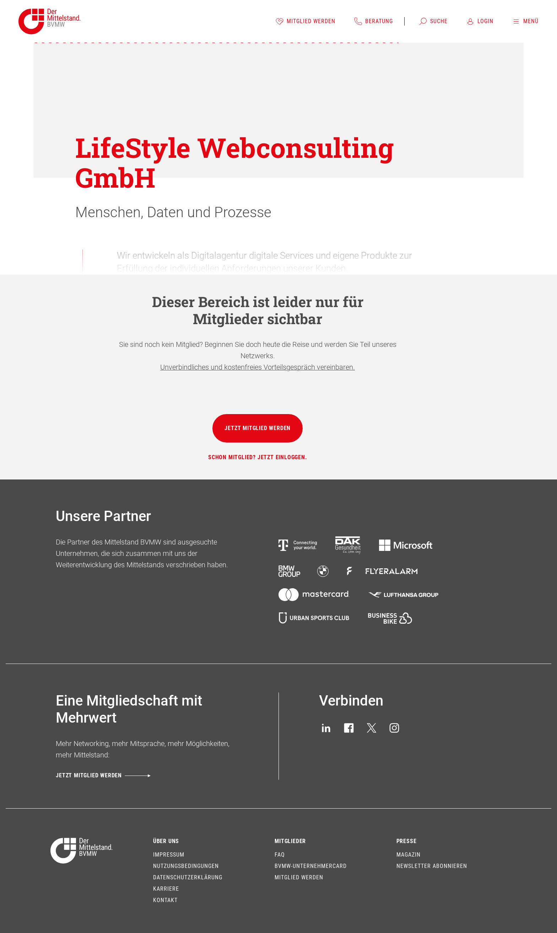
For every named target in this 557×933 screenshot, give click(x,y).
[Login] (479, 21)
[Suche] (433, 21)
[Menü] (525, 21)
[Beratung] (373, 21)
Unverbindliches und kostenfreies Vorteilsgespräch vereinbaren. (257, 367)
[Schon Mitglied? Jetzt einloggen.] (257, 457)
